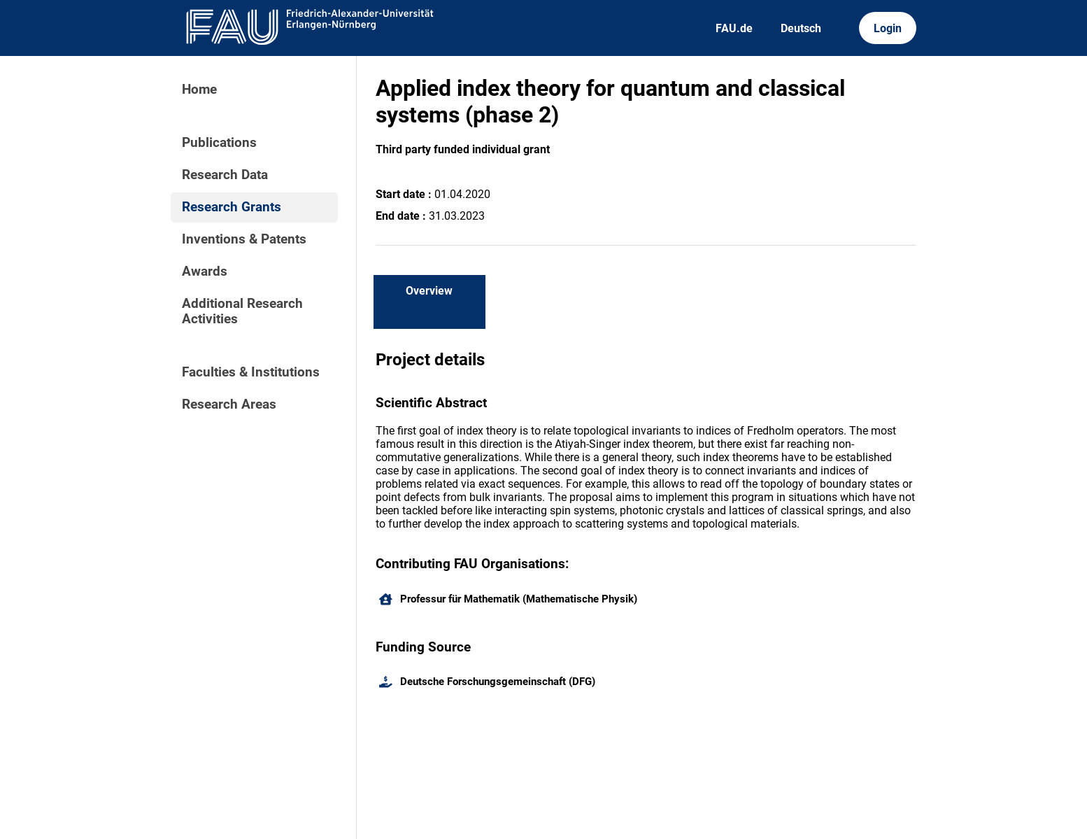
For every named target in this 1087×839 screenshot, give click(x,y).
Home (199, 89)
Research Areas (229, 404)
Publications (219, 142)
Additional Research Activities (242, 311)
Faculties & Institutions (251, 372)
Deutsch (801, 28)
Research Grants (231, 207)
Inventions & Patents (244, 239)
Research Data (225, 175)
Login (888, 28)
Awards (204, 271)
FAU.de (734, 28)
